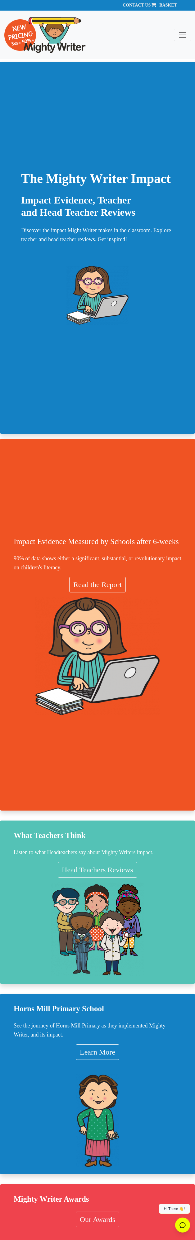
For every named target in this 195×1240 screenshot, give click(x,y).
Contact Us (137, 5)
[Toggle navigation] (182, 35)
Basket (168, 5)
